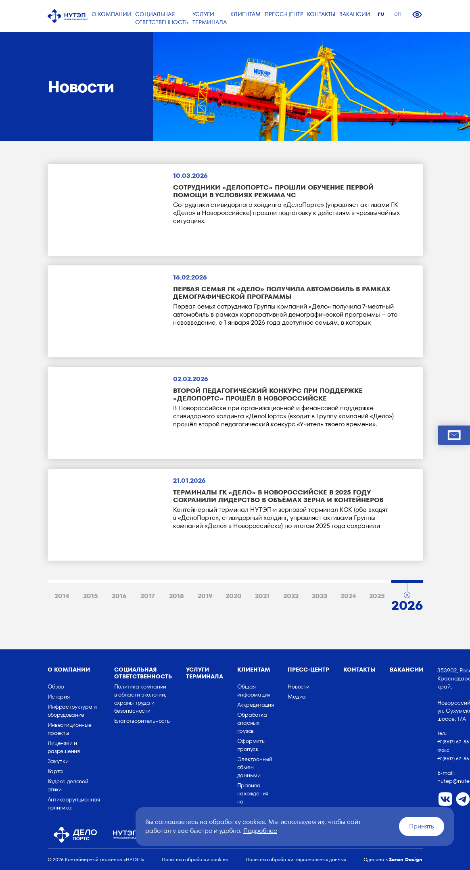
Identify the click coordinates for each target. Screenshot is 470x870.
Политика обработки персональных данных (296, 859)
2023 (320, 596)
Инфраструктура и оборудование (72, 711)
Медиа (297, 697)
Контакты (359, 670)
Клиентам (253, 670)
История (59, 697)
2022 (291, 596)
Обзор (56, 686)
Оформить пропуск (251, 745)
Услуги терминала (204, 673)
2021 (262, 596)
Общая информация (253, 690)
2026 (407, 603)
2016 (119, 596)
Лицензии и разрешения (64, 747)
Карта (55, 771)
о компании (69, 670)
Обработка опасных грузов (252, 723)
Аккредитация (255, 705)
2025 (377, 596)
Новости (298, 686)
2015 (90, 596)
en (397, 13)
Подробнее (260, 830)
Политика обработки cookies (195, 859)
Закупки (58, 761)
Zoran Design (405, 859)
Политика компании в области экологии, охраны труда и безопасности (140, 698)
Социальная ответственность (143, 673)
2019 (205, 596)
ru (381, 13)
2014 (61, 596)
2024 (348, 596)
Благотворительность (142, 721)
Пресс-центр (308, 670)
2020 (234, 596)
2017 (147, 596)
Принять (421, 826)
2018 (176, 596)
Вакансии (406, 670)
